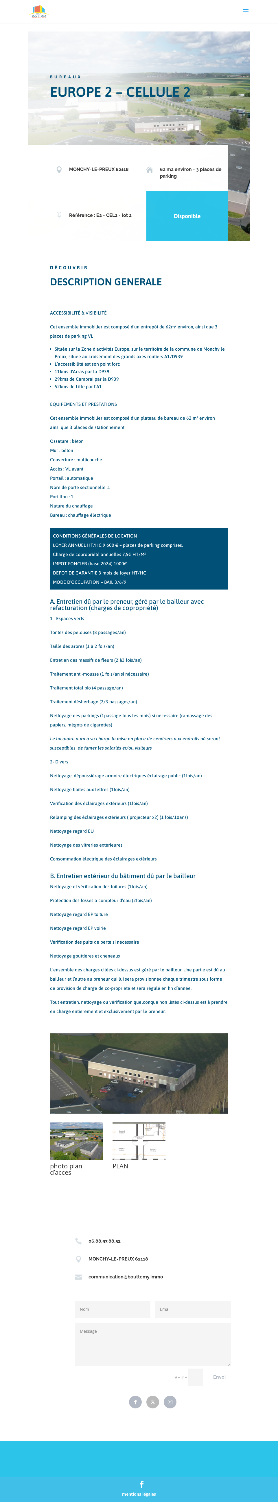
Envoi (219, 1377)
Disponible (182, 216)
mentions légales (139, 1494)
